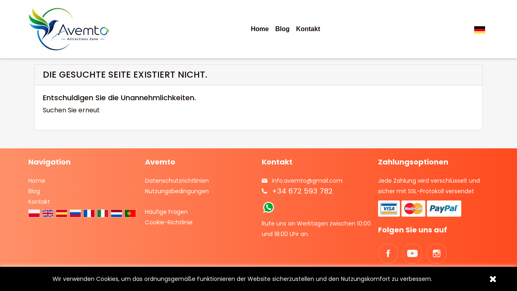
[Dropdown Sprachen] (481, 29)
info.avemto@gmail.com (307, 181)
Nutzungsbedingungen (177, 191)
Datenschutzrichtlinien (177, 181)
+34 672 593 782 (302, 191)
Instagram (437, 253)
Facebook (388, 253)
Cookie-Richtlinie (169, 222)
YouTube (412, 253)
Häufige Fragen (166, 212)
